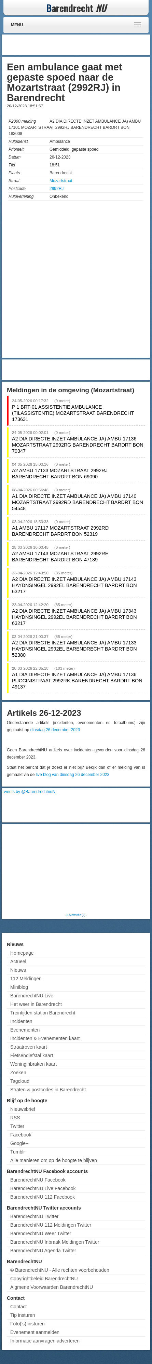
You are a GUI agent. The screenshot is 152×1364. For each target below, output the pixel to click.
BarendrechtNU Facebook (38, 1180)
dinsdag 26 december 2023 (55, 729)
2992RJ (57, 188)
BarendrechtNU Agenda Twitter (43, 1250)
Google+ (19, 1143)
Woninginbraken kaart (33, 1064)
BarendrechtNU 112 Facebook (42, 1197)
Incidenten (21, 1021)
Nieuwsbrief (22, 1109)
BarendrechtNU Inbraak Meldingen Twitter (54, 1242)
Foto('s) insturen (27, 1323)
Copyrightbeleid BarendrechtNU (44, 1278)
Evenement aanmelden (34, 1332)
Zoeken (18, 1072)
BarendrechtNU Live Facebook (42, 1188)
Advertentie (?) (76, 915)
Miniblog (19, 987)
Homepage (22, 953)
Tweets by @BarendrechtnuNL (30, 791)
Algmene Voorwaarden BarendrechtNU (51, 1287)
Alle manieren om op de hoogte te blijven (53, 1160)
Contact (18, 1306)
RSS (15, 1117)
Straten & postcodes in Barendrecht (48, 1089)
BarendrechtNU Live (31, 995)
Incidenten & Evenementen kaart (45, 1038)
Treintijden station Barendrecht (42, 1012)
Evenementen (25, 1030)
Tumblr (17, 1152)
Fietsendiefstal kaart (31, 1055)
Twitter (17, 1126)
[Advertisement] (94, 44)
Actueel (18, 961)
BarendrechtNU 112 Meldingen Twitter (50, 1225)
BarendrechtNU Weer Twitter (40, 1233)
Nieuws (18, 970)
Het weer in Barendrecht (36, 1004)
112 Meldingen (26, 978)
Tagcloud (19, 1081)
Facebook (20, 1134)
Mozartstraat (61, 180)
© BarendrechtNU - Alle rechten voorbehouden (59, 1270)
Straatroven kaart (28, 1047)
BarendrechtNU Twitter (34, 1216)
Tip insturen (22, 1315)
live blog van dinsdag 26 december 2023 (72, 774)
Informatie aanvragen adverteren (45, 1340)
